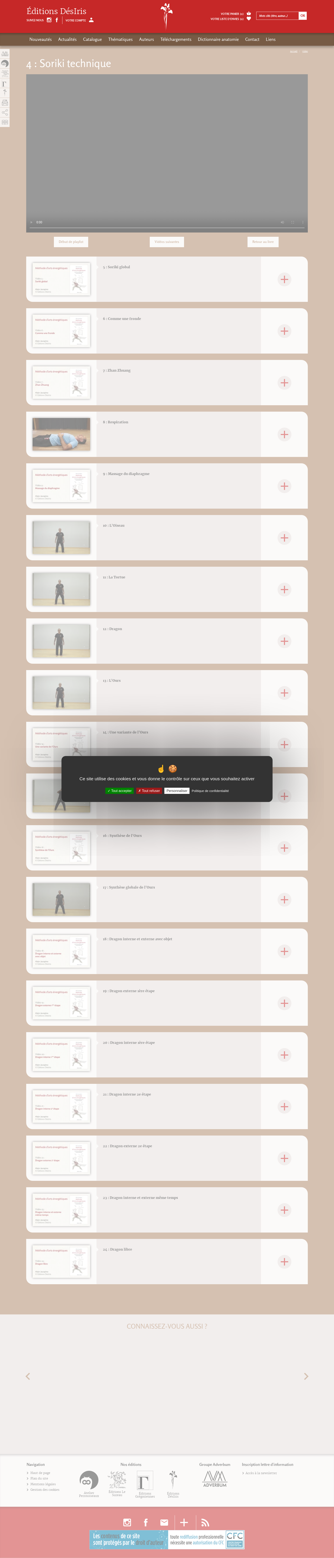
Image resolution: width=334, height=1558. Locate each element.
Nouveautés (40, 39)
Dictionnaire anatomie (218, 39)
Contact (252, 39)
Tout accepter (120, 791)
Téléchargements (175, 39)
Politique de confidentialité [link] (210, 791)
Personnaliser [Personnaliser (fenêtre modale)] (177, 791)
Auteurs (146, 39)
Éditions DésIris (56, 11)
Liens (271, 39)
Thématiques (120, 39)
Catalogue (92, 39)
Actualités (67, 39)
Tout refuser (149, 791)
